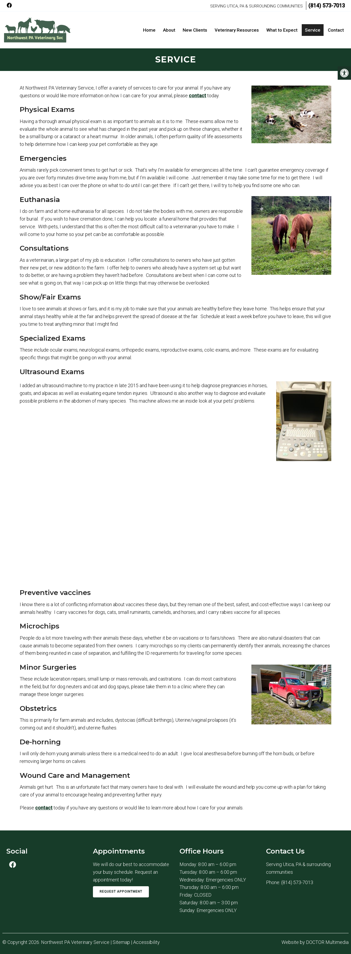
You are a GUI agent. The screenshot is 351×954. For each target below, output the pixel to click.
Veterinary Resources (237, 30)
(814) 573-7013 (326, 5)
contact (197, 95)
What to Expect (281, 30)
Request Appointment (121, 891)
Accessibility (146, 942)
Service (312, 30)
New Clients (195, 30)
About (169, 30)
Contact (336, 30)
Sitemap (121, 942)
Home (149, 30)
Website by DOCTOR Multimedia (315, 942)
